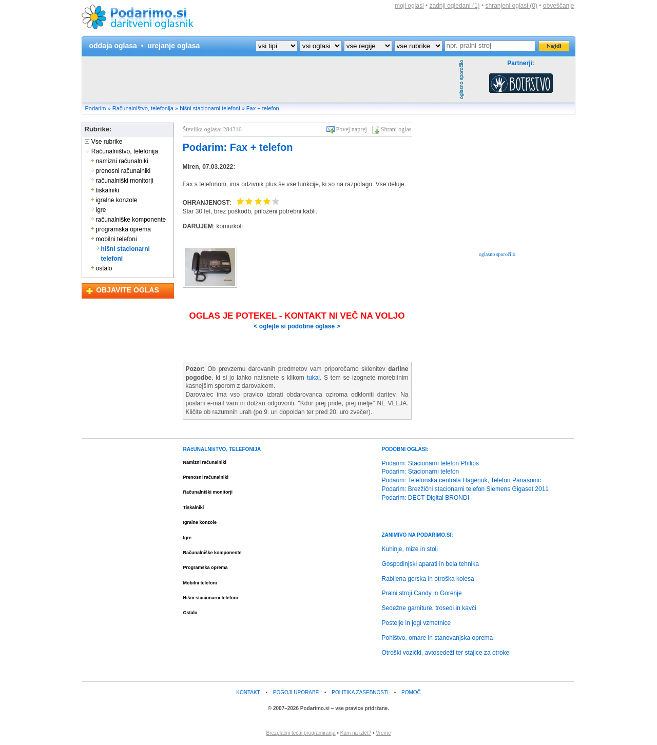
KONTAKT (248, 692)
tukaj (313, 377)
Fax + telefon (262, 108)
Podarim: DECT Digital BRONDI (425, 497)
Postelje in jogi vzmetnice (416, 622)
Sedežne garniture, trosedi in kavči (429, 608)
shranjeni (511, 5)
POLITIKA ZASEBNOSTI (360, 692)
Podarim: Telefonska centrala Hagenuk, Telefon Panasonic (461, 480)
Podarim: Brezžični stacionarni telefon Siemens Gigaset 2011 (465, 489)
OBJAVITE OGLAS (127, 290)
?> (321, 46)
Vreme (383, 733)
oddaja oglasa (113, 46)
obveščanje (558, 5)
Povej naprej (351, 129)
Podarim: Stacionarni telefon (420, 471)
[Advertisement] (269, 79)
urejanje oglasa (173, 46)
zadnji (455, 5)
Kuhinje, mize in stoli (410, 549)
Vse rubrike (104, 141)
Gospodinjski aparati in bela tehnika (430, 563)
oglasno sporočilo (497, 254)
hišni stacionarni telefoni (210, 108)
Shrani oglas (396, 129)
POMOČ (411, 692)
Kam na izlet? (356, 733)
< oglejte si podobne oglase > (297, 326)
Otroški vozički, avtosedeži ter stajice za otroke (446, 652)
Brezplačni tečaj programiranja (301, 733)
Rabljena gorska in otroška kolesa (428, 578)
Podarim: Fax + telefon (238, 147)
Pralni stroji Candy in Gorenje (422, 593)
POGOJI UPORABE (296, 692)
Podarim (95, 108)
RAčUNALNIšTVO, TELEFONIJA (222, 449)
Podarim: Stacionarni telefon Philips (430, 463)
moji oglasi (409, 5)
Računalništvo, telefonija (142, 108)
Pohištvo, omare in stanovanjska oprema (437, 637)
